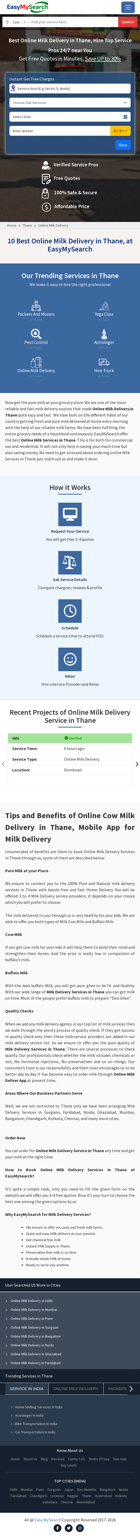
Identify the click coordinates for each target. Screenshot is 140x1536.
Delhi (13, 1489)
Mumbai (27, 1489)
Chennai (67, 1502)
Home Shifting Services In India (36, 1407)
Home (11, 225)
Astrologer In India (26, 1415)
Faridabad (18, 1495)
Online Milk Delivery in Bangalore (33, 1336)
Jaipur (69, 1489)
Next (123, 145)
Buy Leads (69, 1465)
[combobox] (15, 22)
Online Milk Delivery (53, 225)
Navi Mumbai (86, 1489)
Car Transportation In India (32, 1432)
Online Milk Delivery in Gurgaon (31, 1327)
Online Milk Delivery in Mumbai (31, 1309)
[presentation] (3, 764)
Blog (44, 1459)
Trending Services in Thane (29, 1376)
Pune (40, 1489)
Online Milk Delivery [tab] (75, 1388)
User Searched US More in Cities (33, 1285)
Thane (27, 225)
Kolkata (121, 1495)
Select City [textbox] (20, 22)
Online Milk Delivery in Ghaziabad (33, 1354)
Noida (123, 1489)
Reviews (58, 1459)
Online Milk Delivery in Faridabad (33, 1363)
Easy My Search (48, 1519)
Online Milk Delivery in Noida (29, 1345)
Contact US (76, 1459)
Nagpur (73, 1495)
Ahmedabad (85, 1502)
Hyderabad (103, 1495)
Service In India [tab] (26, 1388)
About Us (30, 1459)
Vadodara (49, 1502)
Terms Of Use (99, 1459)
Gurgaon (54, 1489)
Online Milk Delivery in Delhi (29, 1300)
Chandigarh (38, 1495)
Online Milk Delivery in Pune (29, 1318)
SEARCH (128, 22)
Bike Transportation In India (33, 1423)
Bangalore (108, 1489)
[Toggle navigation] (128, 7)
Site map (120, 1459)
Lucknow (57, 1495)
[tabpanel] (70, 1323)
